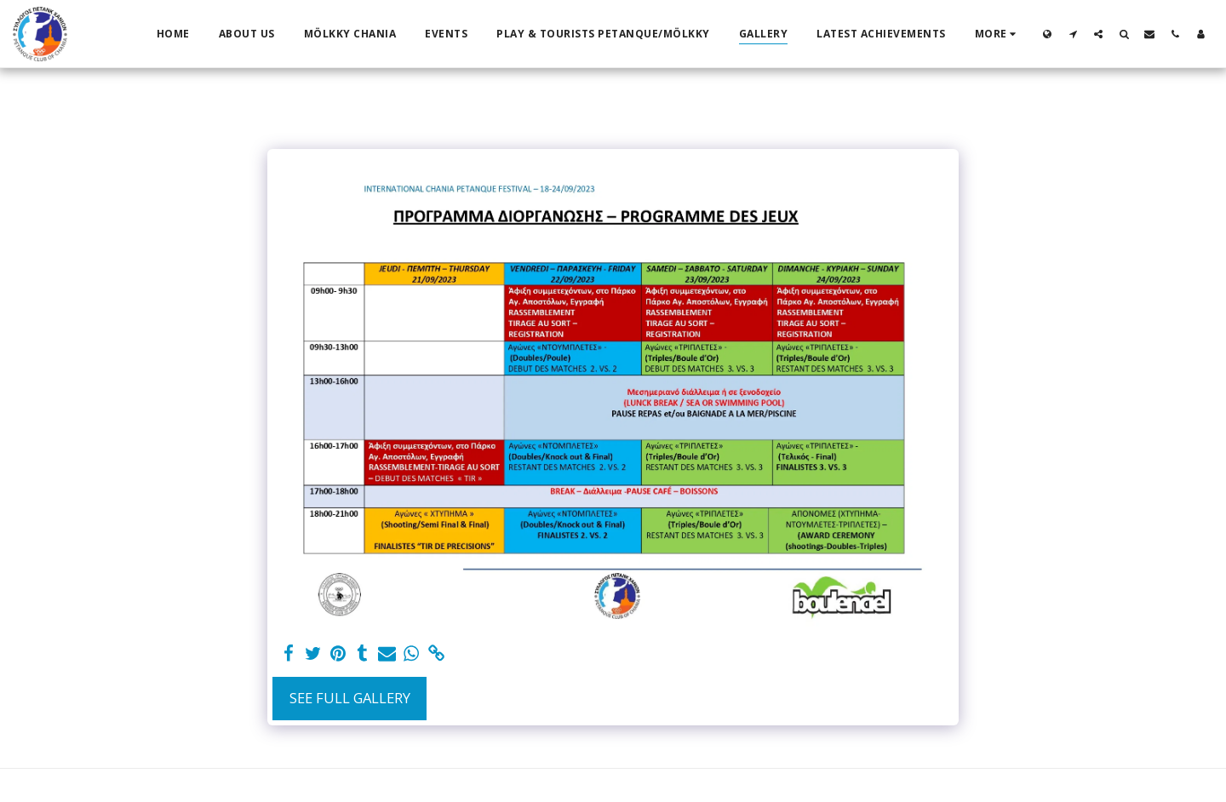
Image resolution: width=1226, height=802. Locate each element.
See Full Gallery (349, 697)
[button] (1073, 33)
